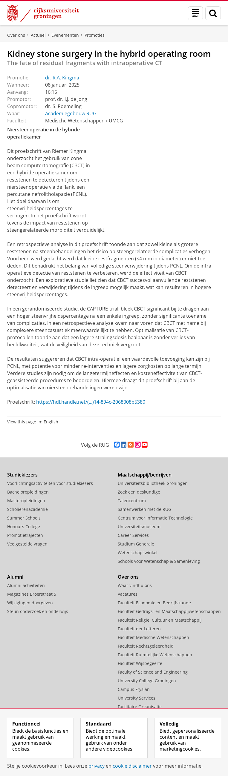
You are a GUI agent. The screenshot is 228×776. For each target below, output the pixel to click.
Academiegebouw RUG (71, 113)
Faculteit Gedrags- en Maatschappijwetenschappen (169, 611)
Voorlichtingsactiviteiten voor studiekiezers (50, 483)
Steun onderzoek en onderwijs (37, 611)
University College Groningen (147, 680)
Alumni (15, 577)
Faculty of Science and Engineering (153, 672)
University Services (136, 698)
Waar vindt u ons (135, 585)
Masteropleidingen (26, 500)
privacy (96, 766)
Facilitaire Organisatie (140, 706)
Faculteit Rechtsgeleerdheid (146, 646)
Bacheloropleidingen (28, 492)
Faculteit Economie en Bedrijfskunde (154, 603)
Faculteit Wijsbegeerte (140, 663)
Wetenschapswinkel (137, 552)
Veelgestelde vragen (27, 544)
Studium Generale (136, 544)
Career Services (133, 535)
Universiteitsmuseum (139, 526)
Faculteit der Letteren (139, 628)
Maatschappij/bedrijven (145, 475)
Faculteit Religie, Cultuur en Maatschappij (160, 620)
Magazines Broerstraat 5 (31, 594)
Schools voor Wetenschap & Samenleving (159, 561)
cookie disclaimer (132, 766)
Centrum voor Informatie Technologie (155, 518)
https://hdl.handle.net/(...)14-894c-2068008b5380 (90, 402)
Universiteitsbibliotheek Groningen (153, 483)
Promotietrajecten (25, 535)
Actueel (38, 35)
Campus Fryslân (134, 689)
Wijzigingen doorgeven (30, 603)
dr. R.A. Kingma (62, 77)
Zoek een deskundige (139, 492)
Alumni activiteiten (26, 585)
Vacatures (127, 594)
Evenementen (65, 35)
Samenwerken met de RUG (144, 509)
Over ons (16, 35)
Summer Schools (24, 518)
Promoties (95, 35)
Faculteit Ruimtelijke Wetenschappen (155, 654)
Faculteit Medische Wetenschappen (153, 637)
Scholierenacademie (27, 509)
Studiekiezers (22, 475)
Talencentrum (132, 500)
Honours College (23, 526)
